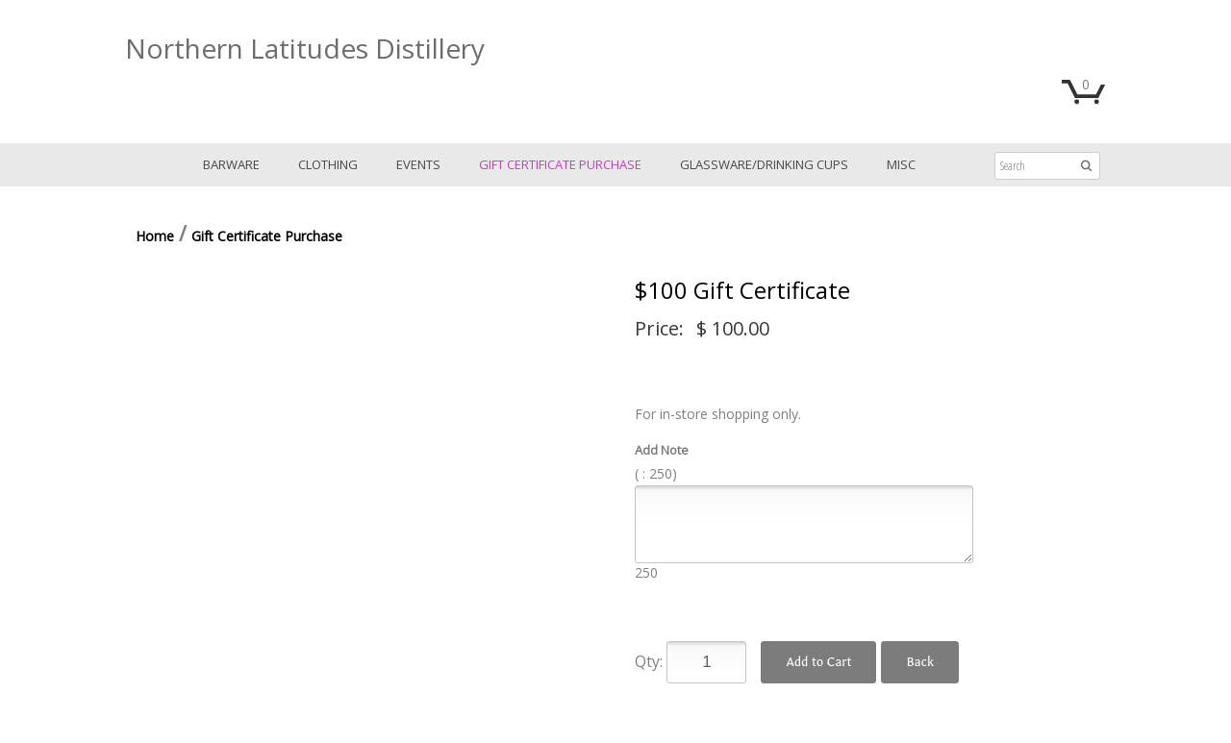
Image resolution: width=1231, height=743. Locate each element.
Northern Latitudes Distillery (305, 48)
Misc (901, 164)
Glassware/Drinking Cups (764, 164)
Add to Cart (818, 662)
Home (155, 236)
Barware (231, 164)
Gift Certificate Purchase (560, 164)
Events (418, 164)
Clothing (328, 164)
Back (919, 662)
